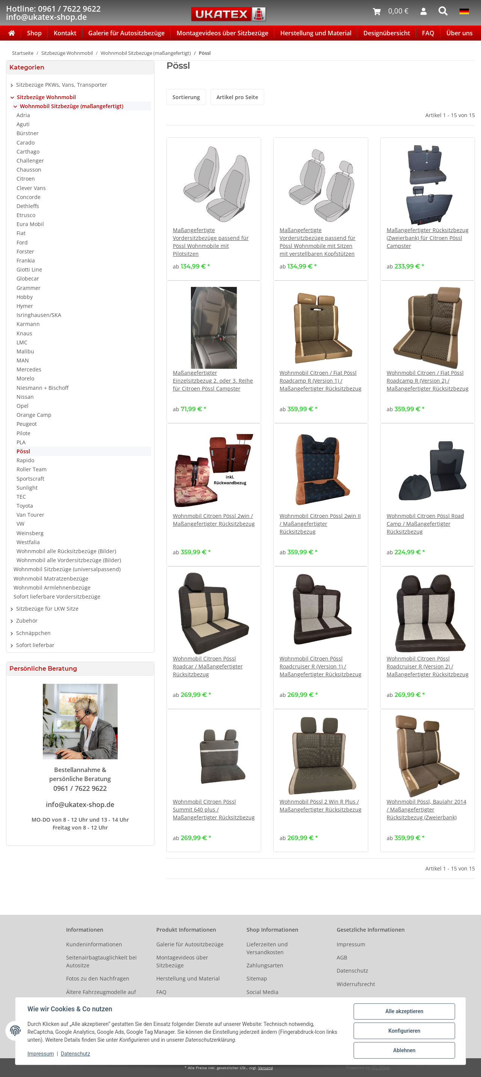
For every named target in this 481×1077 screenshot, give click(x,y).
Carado (26, 142)
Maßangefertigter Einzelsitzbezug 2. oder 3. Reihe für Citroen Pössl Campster (213, 380)
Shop (34, 33)
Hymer (25, 305)
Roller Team (32, 469)
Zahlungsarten (265, 965)
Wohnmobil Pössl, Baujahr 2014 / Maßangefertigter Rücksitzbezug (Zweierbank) (426, 809)
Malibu (25, 351)
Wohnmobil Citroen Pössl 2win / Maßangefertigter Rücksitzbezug (214, 519)
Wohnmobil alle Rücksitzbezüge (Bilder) (66, 551)
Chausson (29, 169)
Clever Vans (31, 188)
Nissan (25, 396)
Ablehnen (404, 1050)
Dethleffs (28, 206)
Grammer (29, 287)
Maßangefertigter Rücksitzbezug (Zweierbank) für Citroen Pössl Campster (428, 237)
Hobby (25, 296)
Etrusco (26, 215)
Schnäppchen (33, 633)
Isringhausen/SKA (39, 314)
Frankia (26, 260)
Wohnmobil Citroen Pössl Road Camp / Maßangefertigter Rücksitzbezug (425, 523)
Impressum (351, 944)
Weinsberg (30, 533)
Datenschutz (352, 970)
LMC (22, 342)
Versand (265, 1067)
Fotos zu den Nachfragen (97, 978)
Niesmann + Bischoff (42, 387)
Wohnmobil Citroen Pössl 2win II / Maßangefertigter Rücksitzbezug (320, 523)
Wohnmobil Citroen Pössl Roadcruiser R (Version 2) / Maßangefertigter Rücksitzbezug (428, 666)
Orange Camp (34, 414)
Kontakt (65, 33)
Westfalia (28, 542)
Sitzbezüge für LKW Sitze (47, 608)
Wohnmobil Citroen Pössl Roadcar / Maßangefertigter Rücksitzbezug (208, 666)
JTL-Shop (381, 1067)
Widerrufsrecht (356, 984)
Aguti (23, 124)
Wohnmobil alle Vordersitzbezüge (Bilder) (69, 560)
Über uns (459, 33)
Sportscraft (30, 478)
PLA (21, 442)
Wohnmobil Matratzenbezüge (51, 578)
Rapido (25, 460)
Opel (23, 405)
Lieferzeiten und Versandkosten (267, 948)
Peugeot (27, 423)
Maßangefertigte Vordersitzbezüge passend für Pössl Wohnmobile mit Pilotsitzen (211, 241)
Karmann (28, 323)
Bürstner (28, 133)
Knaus (24, 333)
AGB (342, 957)
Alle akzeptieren (404, 1011)
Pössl (23, 451)
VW (20, 523)
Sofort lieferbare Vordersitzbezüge (57, 596)
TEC (21, 496)
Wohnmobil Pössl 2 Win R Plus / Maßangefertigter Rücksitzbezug (321, 805)
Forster (25, 251)
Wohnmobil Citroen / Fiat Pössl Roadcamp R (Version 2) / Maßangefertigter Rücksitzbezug (428, 380)
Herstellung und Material (315, 33)
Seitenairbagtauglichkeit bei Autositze (101, 961)
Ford (22, 242)
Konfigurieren (404, 1031)
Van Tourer (30, 514)
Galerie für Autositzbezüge (126, 33)
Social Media (262, 992)
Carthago (28, 151)
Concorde (29, 197)
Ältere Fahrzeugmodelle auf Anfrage (101, 995)
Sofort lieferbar (35, 645)
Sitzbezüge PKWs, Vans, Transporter (61, 84)
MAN (23, 360)
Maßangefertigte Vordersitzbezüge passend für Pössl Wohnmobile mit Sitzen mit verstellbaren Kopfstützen (317, 241)
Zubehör (27, 620)
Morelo (25, 378)
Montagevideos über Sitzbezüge (222, 33)
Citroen (26, 178)
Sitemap (257, 978)
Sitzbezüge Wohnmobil (46, 97)
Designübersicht (386, 33)
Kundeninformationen (94, 944)
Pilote (23, 433)
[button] (80, 84)
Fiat (21, 233)
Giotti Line (29, 269)
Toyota (25, 505)
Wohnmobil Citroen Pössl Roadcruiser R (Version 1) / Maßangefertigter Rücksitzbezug (321, 666)
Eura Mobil (30, 224)
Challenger (30, 160)
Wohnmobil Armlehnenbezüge (52, 587)
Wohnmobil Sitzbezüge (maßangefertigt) (71, 106)
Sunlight (27, 487)
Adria (23, 115)
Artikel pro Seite (237, 97)
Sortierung (186, 97)
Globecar (28, 278)
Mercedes (29, 369)
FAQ (428, 33)
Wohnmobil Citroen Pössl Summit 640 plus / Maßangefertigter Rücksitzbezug (214, 809)
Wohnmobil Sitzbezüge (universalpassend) (67, 569)
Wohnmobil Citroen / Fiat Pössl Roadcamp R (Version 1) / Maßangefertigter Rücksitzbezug (321, 380)
